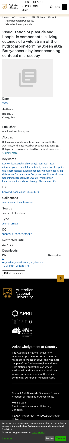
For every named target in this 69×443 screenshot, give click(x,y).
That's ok (60, 438)
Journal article (10, 223)
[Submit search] (51, 7)
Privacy (55, 393)
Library (25, 10)
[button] (10, 153)
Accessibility (46, 396)
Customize (7, 438)
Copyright (33, 393)
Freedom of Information (25, 396)
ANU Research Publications (20, 20)
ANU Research (20, 17)
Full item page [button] (13, 273)
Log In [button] (57, 7)
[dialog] (34, 431)
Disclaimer (45, 393)
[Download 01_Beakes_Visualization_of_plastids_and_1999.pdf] (22, 263)
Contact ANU (19, 393)
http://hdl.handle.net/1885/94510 (20, 192)
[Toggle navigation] (64, 7)
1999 (5, 103)
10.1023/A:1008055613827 (17, 234)
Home (5, 17)
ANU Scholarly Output (43, 17)
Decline (50, 438)
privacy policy (38, 432)
